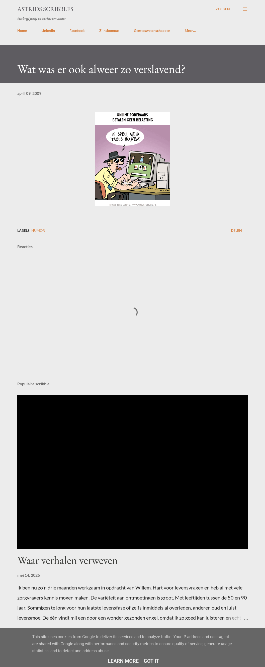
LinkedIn (48, 30)
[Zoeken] (223, 9)
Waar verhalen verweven (67, 560)
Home (22, 30)
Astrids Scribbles (45, 9)
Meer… (190, 30)
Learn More (123, 661)
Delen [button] (236, 230)
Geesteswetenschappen (152, 30)
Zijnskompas (109, 30)
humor (38, 230)
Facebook (77, 30)
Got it (151, 661)
